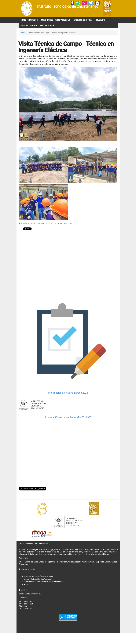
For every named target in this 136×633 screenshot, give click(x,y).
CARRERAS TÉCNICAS (63, 20)
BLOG (26, 585)
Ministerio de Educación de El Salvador (38, 576)
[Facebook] (72, 3)
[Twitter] (90, 3)
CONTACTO (34, 25)
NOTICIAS (24, 25)
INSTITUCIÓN (33, 20)
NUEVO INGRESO (47, 20)
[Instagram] (84, 3)
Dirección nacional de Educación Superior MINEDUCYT (44, 582)
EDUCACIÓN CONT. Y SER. (83, 20)
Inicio (23, 33)
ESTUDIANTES (101, 20)
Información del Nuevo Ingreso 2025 (68, 392)
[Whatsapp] (78, 3)
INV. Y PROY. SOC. (47, 25)
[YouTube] (97, 3)
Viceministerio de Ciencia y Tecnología (38, 579)
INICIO (23, 20)
